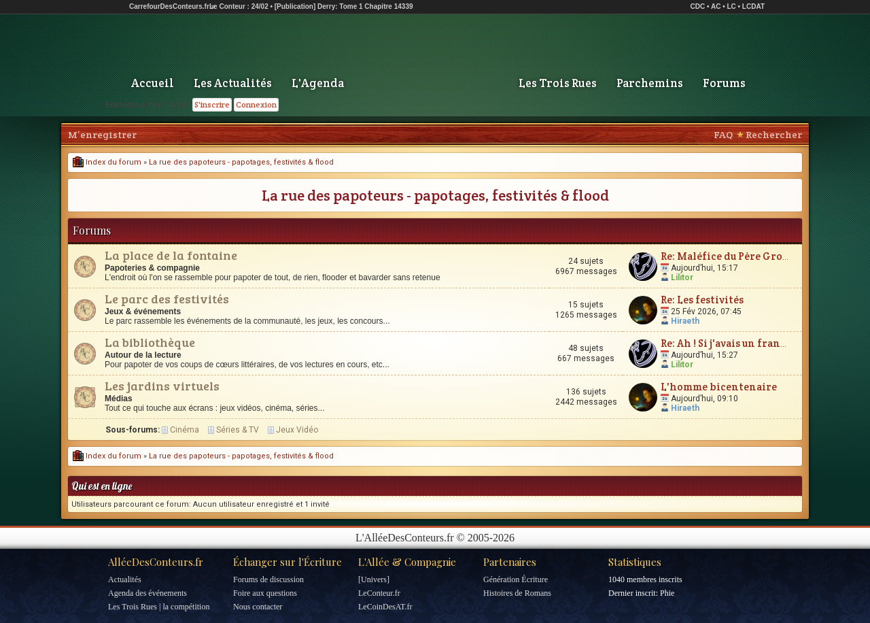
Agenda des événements (147, 593)
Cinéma (184, 430)
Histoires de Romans (517, 593)
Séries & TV (237, 430)
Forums (724, 82)
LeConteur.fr (379, 593)
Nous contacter (257, 606)
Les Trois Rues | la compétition (158, 606)
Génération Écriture (515, 579)
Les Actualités (233, 82)
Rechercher (774, 135)
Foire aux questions (265, 593)
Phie (667, 593)
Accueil (152, 82)
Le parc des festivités (167, 298)
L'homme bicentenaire (719, 386)
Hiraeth (685, 321)
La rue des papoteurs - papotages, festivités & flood (241, 162)
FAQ (723, 135)
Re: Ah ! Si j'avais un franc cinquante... (754, 343)
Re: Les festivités (702, 299)
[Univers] (373, 579)
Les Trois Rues (558, 82)
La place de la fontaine (171, 255)
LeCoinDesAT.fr (385, 606)
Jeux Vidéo (297, 430)
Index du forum (107, 162)
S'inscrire (212, 104)
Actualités (124, 579)
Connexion (256, 104)
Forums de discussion (268, 579)
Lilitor (682, 277)
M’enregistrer (102, 135)
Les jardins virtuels (162, 385)
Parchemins (649, 82)
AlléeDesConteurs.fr (155, 562)
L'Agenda (318, 82)
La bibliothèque (150, 342)
